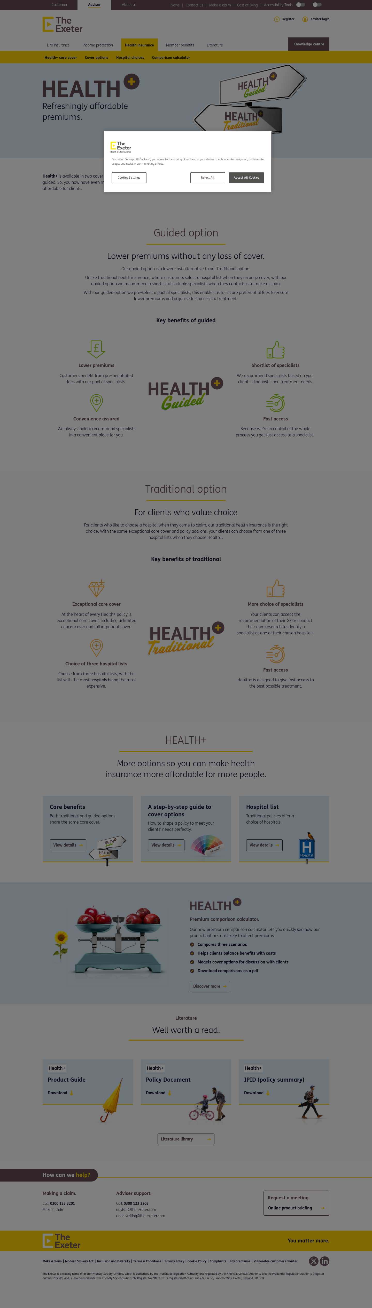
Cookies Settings (129, 177)
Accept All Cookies (246, 177)
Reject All (207, 177)
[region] (188, 161)
